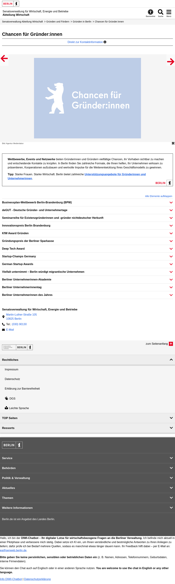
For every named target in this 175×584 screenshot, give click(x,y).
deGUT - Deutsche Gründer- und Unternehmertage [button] (34, 210)
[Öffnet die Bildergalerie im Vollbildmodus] (173, 143)
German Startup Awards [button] (17, 264)
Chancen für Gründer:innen (109, 21)
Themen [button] (7, 498)
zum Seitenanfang (157, 343)
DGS (10, 398)
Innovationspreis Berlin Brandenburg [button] (26, 225)
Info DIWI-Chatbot (11, 579)
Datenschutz (12, 379)
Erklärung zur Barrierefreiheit (22, 388)
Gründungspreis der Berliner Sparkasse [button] (28, 240)
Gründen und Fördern (57, 21)
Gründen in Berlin (82, 21)
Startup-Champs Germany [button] (19, 256)
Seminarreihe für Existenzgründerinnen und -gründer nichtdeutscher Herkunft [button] (52, 217)
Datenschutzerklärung (37, 579)
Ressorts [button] (8, 428)
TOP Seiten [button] (9, 418)
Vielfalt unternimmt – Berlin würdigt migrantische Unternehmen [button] (43, 271)
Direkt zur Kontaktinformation (87, 42)
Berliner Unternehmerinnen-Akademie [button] (26, 279)
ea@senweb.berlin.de (13, 550)
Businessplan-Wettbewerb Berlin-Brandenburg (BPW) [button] (37, 202)
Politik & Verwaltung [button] (16, 478)
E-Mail (10, 330)
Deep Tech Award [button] (13, 248)
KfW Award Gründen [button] (15, 233)
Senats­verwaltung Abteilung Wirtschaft (22, 21)
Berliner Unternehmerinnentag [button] (22, 287)
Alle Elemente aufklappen (158, 196)
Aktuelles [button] (8, 488)
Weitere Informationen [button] (17, 507)
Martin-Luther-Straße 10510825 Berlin (21, 316)
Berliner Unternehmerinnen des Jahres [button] (27, 294)
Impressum (11, 369)
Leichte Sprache (17, 408)
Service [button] (7, 458)
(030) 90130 (19, 324)
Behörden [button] (9, 468)
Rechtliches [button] (10, 359)
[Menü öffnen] (169, 13)
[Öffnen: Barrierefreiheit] (151, 13)
